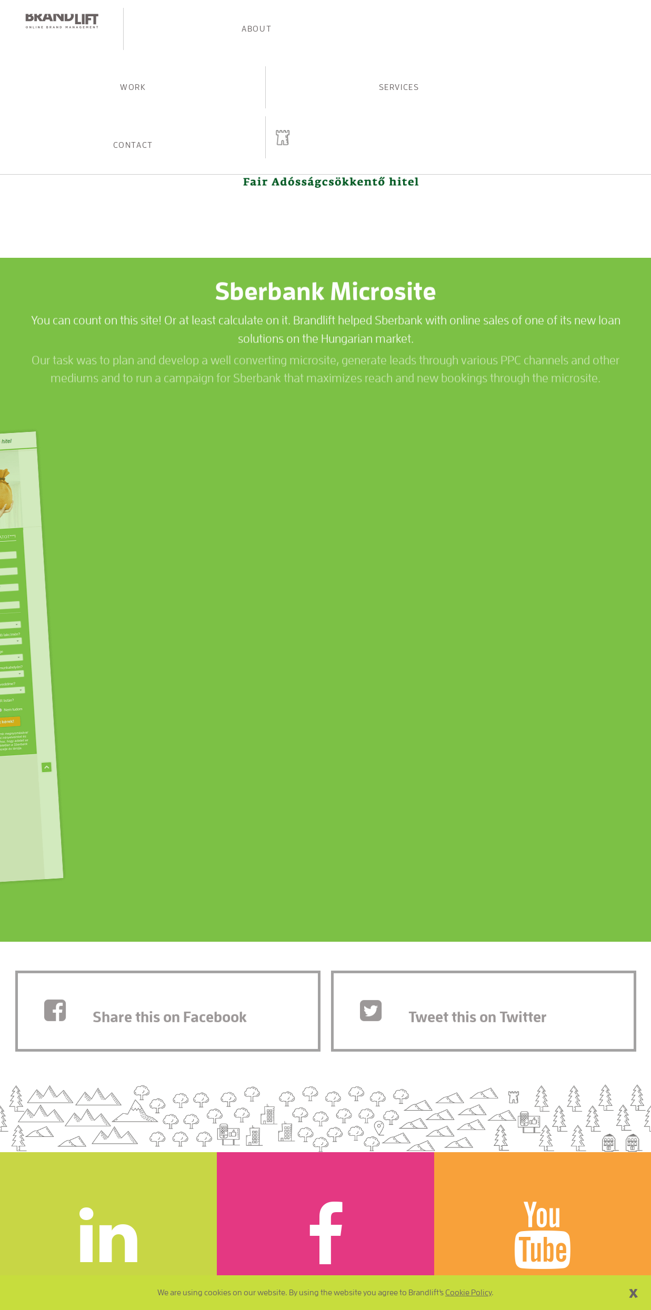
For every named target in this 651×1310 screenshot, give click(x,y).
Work (309, 21)
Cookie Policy (468, 1292)
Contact (556, 21)
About (185, 21)
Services (432, 21)
